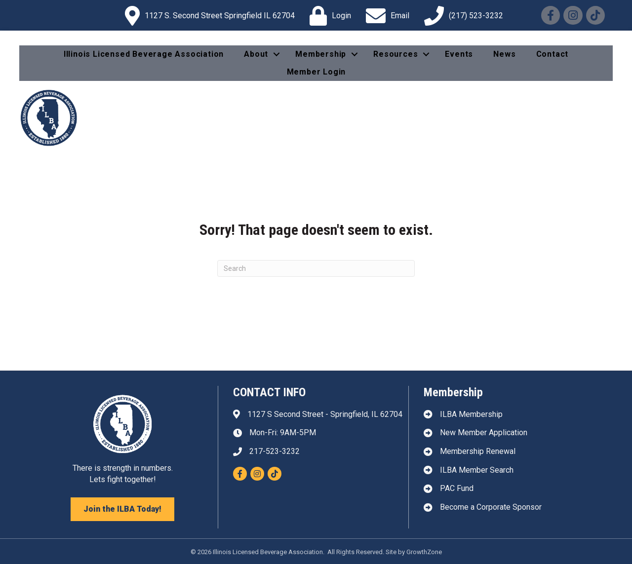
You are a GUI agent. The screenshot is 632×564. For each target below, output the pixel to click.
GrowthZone (424, 552)
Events (459, 54)
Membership (320, 54)
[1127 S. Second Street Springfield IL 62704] (207, 16)
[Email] (385, 16)
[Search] (316, 268)
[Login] (328, 16)
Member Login (316, 71)
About (256, 54)
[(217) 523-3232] (461, 16)
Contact (552, 54)
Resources (395, 54)
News (504, 54)
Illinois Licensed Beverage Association (144, 54)
